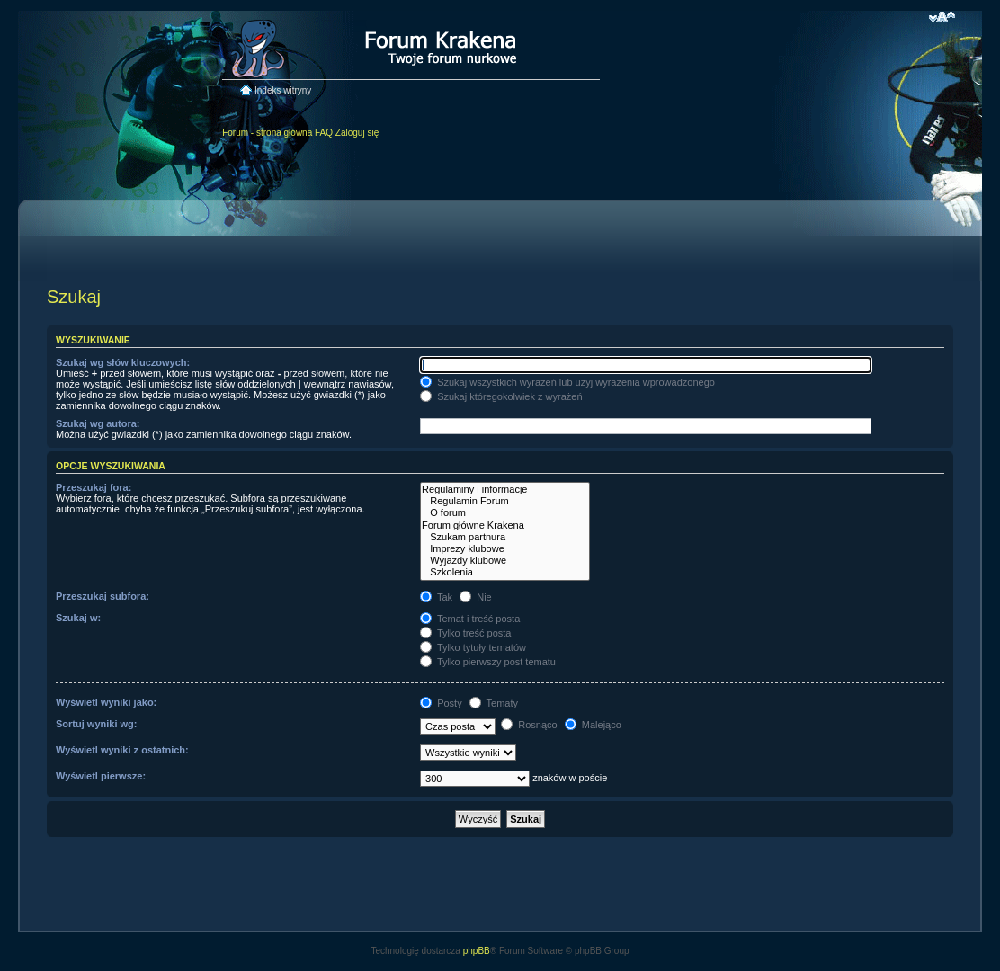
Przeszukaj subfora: (102, 596)
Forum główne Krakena (505, 525)
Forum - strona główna (267, 133)
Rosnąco (529, 724)
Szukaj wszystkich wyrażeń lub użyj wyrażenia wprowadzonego (567, 382)
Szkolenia (505, 572)
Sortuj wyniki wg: (96, 723)
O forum (505, 513)
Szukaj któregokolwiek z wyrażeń (501, 396)
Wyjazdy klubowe (505, 560)
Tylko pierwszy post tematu (488, 661)
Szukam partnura (505, 537)
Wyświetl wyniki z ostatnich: (122, 749)
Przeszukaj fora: (93, 487)
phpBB (476, 951)
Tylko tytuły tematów (473, 647)
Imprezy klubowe (505, 549)
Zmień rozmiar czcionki (942, 17)
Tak (436, 597)
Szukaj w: (78, 617)
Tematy (493, 703)
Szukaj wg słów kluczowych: (123, 362)
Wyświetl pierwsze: (101, 776)
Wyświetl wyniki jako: (106, 702)
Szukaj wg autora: (98, 423)
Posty (441, 703)
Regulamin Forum (505, 501)
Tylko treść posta (465, 633)
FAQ (324, 133)
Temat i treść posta (470, 618)
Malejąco (593, 724)
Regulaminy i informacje (505, 489)
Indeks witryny (282, 90)
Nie (476, 597)
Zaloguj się (357, 133)
